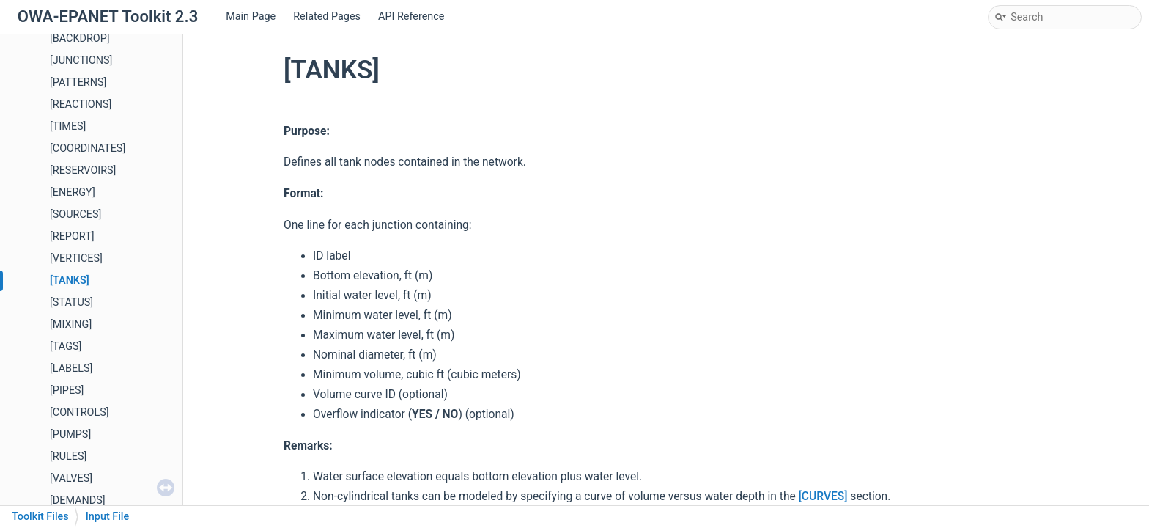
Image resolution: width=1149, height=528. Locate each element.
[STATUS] (71, 302)
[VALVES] (71, 478)
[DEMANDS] (78, 500)
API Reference (411, 16)
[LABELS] (71, 368)
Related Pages (327, 16)
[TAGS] (65, 346)
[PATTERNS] (78, 82)
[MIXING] (71, 324)
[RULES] (68, 456)
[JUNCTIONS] (81, 60)
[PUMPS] (70, 434)
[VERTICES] (76, 258)
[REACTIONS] (80, 104)
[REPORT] (72, 236)
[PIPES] (67, 390)
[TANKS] (69, 280)
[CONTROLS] (79, 412)
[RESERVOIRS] (83, 170)
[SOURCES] (75, 214)
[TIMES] (68, 126)
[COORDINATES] (87, 148)
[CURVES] (823, 496)
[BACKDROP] (80, 38)
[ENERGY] (72, 192)
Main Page (251, 16)
